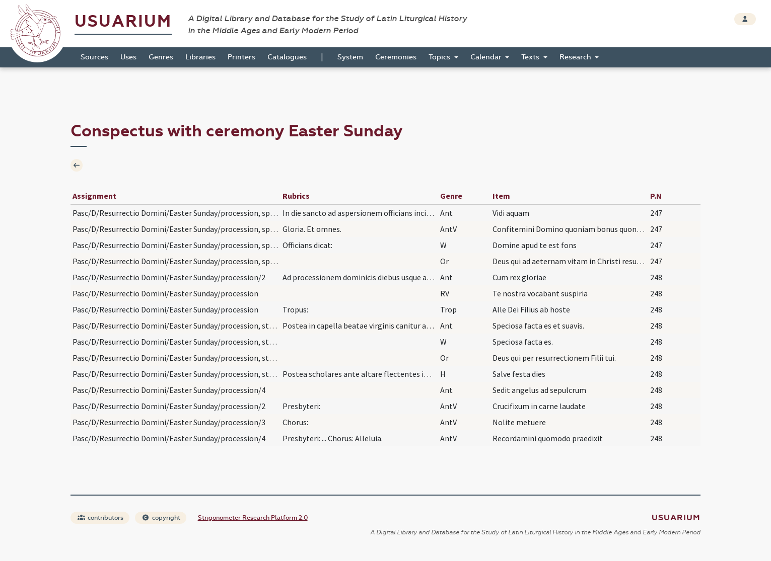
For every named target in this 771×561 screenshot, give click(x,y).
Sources (94, 57)
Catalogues (287, 57)
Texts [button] (531, 57)
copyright (161, 517)
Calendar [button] (487, 57)
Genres (161, 57)
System (350, 57)
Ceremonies (395, 57)
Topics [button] (440, 57)
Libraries (200, 57)
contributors (100, 517)
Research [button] (576, 57)
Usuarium (123, 21)
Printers (241, 57)
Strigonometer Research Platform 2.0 (253, 517)
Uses (128, 57)
